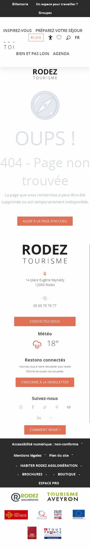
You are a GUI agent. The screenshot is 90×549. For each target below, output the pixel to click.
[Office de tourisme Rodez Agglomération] (45, 74)
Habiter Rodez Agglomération (49, 465)
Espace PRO (49, 483)
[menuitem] (17, 30)
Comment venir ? (45, 429)
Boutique (67, 474)
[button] (68, 38)
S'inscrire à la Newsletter (45, 382)
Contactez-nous (45, 321)
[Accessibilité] (51, 38)
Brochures (32, 474)
